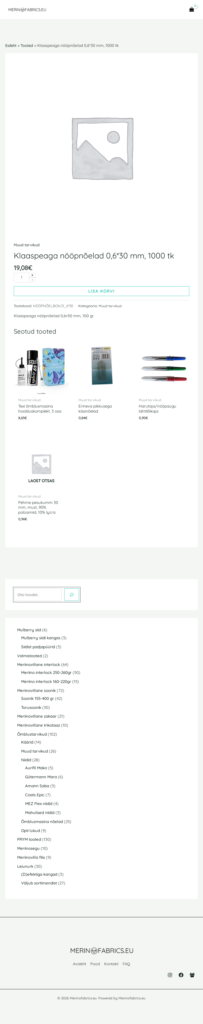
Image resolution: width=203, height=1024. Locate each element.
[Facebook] (181, 977)
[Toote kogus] (21, 279)
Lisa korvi (101, 293)
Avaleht (79, 967)
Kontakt (111, 967)
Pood (95, 967)
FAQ (127, 967)
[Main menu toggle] (174, 10)
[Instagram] (170, 977)
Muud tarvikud (27, 246)
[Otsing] (71, 598)
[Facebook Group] (192, 977)
